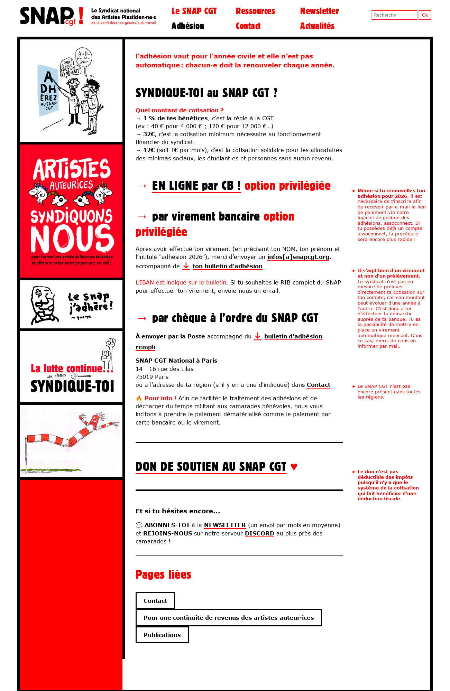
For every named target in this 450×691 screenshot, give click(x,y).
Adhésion (188, 25)
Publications (162, 635)
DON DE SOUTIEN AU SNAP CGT (211, 466)
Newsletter (319, 11)
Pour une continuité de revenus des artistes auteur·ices (229, 617)
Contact (248, 25)
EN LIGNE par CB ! (196, 185)
